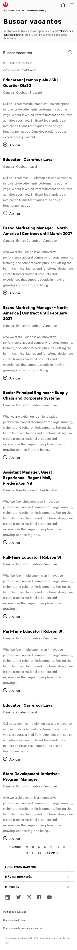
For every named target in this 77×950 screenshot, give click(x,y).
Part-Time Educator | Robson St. (33, 631)
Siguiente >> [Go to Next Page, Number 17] (51, 852)
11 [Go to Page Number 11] (33, 846)
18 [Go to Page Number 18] (26, 852)
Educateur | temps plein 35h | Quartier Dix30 (30, 82)
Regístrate (16, 34)
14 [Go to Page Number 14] (51, 846)
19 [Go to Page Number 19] (33, 852)
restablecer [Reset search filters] (28, 70)
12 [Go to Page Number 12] (39, 846)
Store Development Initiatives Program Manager (31, 776)
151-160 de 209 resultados (17, 63)
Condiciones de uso (14, 920)
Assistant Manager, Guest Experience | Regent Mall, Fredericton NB (27, 477)
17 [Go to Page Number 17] (70, 846)
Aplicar (14, 144)
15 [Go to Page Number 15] (57, 846)
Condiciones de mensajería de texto (22, 928)
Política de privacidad (14, 911)
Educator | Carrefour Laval (28, 159)
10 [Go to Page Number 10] (26, 846)
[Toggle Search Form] (70, 52)
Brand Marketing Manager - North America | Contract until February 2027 (35, 312)
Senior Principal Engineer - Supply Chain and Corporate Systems (35, 395)
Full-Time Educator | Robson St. (32, 557)
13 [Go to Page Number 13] (45, 846)
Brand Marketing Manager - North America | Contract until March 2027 (37, 230)
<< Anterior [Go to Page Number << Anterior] (15, 846)
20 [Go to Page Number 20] (39, 852)
